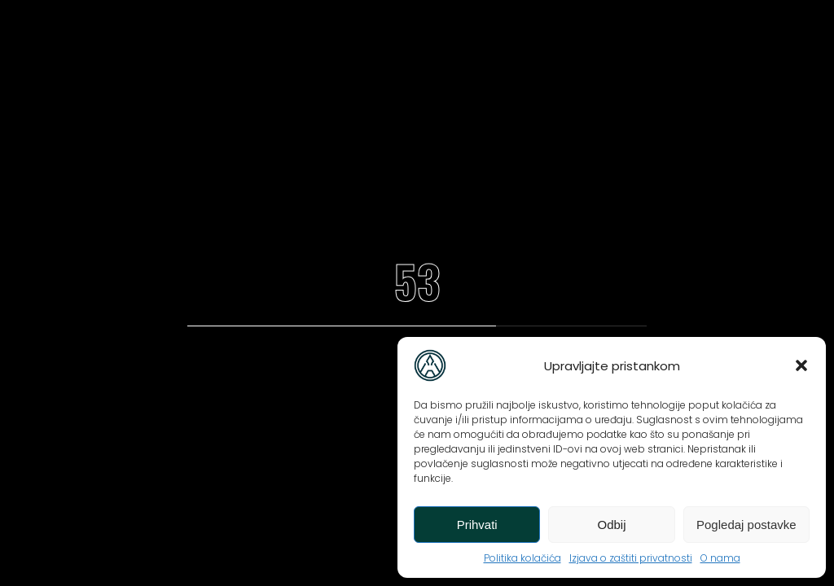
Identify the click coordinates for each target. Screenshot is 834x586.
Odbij (611, 524)
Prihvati (477, 524)
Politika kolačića (522, 558)
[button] (801, 365)
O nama (720, 558)
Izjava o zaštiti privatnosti (630, 558)
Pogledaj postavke (746, 524)
